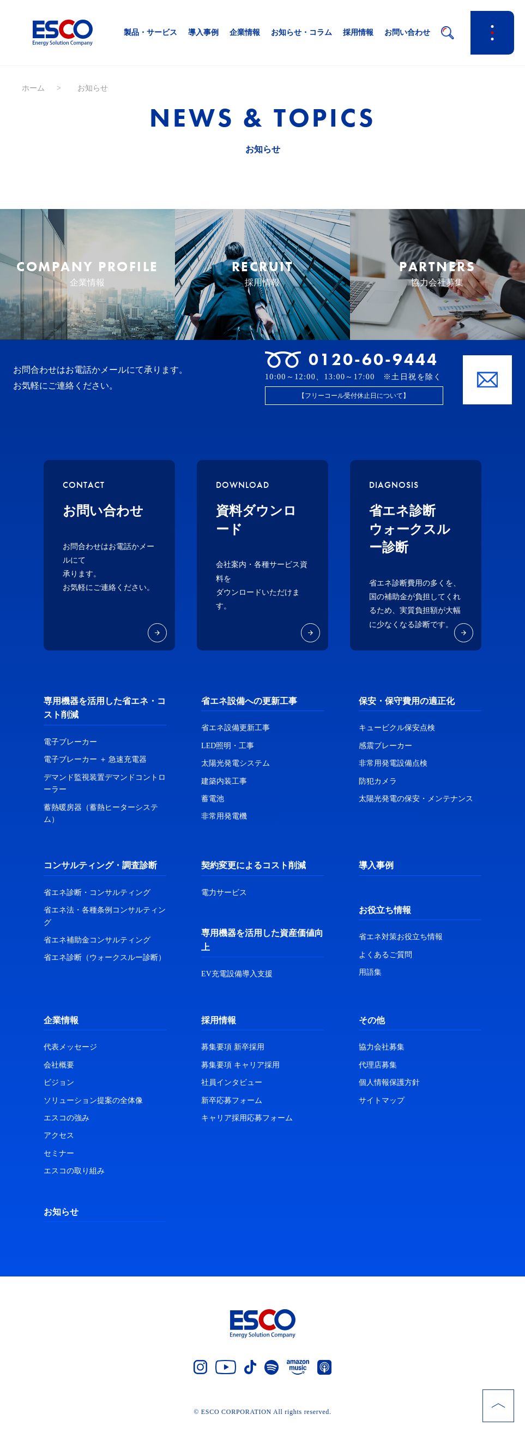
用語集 (370, 978)
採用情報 (358, 32)
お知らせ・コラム (301, 32)
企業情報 (245, 32)
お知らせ (61, 1217)
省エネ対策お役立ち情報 (401, 943)
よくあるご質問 (385, 960)
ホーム (33, 88)
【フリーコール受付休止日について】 (353, 401)
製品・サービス (150, 32)
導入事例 (203, 32)
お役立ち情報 (385, 915)
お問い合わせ (407, 32)
